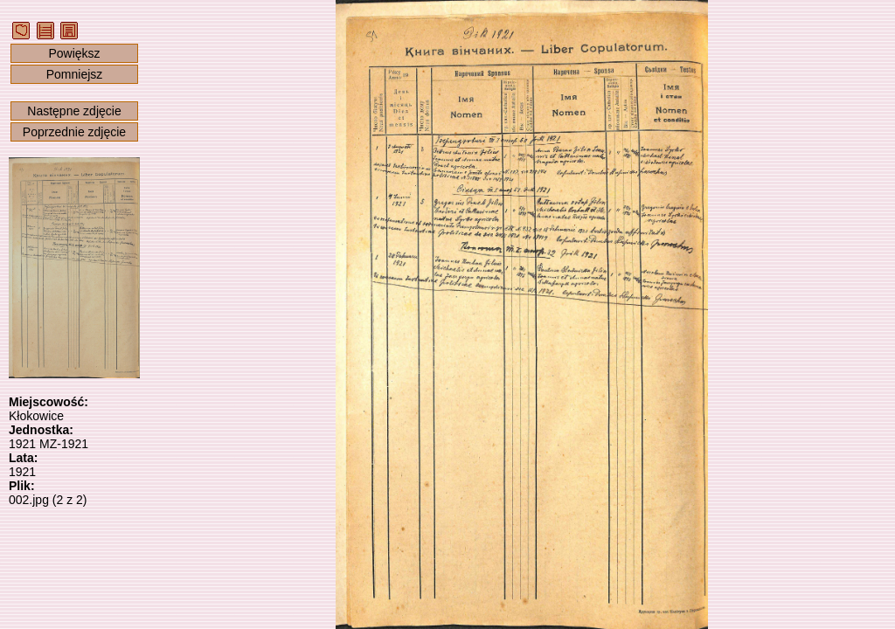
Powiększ (74, 53)
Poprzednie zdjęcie (74, 132)
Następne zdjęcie (74, 111)
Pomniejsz (74, 74)
